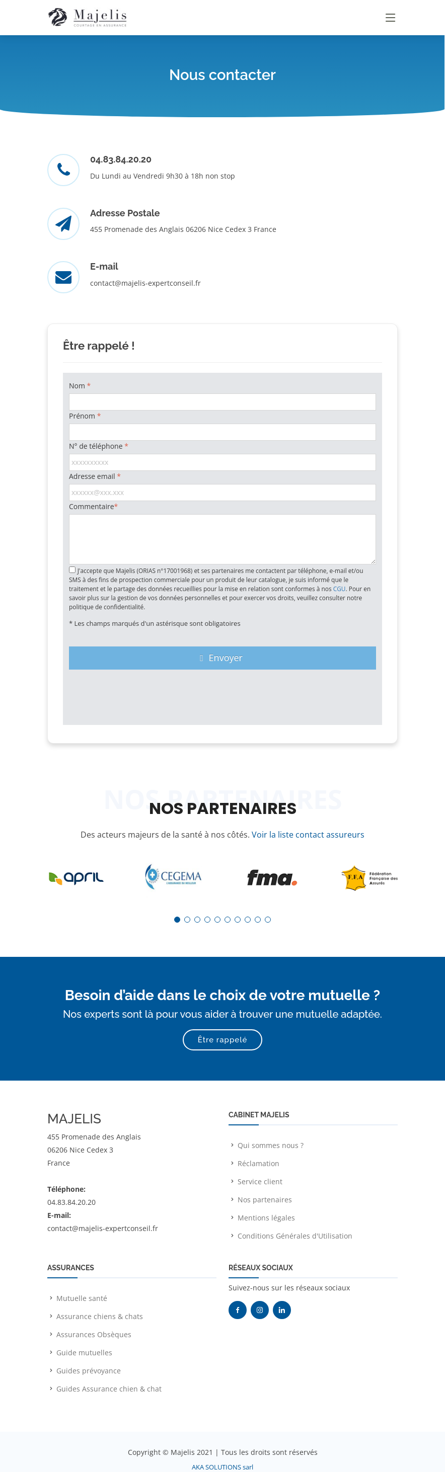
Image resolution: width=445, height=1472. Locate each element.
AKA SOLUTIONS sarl (222, 1466)
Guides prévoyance (88, 1370)
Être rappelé (223, 1039)
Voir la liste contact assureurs (308, 834)
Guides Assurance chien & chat (109, 1389)
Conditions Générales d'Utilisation (295, 1236)
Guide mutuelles (84, 1352)
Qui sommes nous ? (271, 1145)
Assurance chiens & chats (99, 1316)
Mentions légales (266, 1217)
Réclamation (258, 1163)
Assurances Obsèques (93, 1334)
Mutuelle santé (81, 1298)
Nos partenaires (265, 1199)
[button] (177, 920)
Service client (260, 1181)
